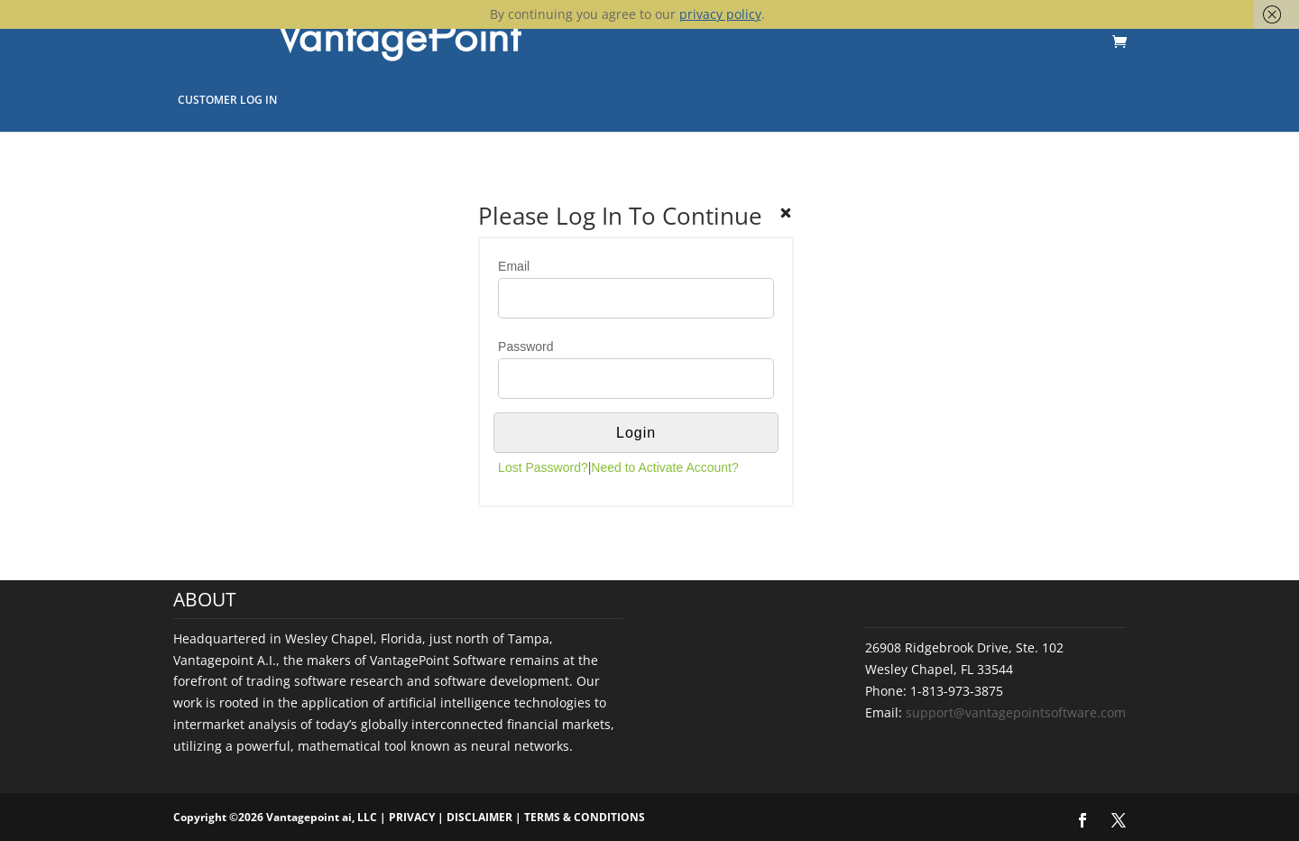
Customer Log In (227, 99)
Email (514, 266)
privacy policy (720, 14)
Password (525, 346)
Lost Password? (543, 467)
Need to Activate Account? (664, 467)
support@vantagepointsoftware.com (1016, 712)
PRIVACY (412, 817)
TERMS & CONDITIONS (584, 817)
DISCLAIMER (479, 817)
